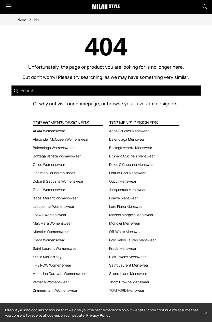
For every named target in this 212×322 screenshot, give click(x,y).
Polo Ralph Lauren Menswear (132, 240)
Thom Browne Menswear (129, 282)
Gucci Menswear (122, 181)
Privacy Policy (98, 315)
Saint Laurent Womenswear (55, 248)
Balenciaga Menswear (127, 139)
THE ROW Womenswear (52, 265)
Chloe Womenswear (49, 164)
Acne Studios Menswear (129, 130)
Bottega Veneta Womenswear (57, 156)
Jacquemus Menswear (127, 189)
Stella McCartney (47, 256)
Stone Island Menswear (128, 273)
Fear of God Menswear (127, 172)
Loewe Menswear (123, 198)
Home (22, 19)
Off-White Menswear (126, 231)
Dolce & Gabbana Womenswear (58, 181)
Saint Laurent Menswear (129, 265)
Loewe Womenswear (49, 214)
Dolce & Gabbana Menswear (132, 164)
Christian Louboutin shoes (54, 172)
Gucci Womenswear (49, 189)
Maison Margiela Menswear (131, 214)
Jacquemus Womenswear (53, 206)
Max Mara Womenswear (52, 223)
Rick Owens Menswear (127, 256)
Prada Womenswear (49, 240)
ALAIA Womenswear (49, 130)
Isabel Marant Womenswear (55, 198)
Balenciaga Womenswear (53, 147)
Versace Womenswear (51, 282)
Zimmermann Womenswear (55, 290)
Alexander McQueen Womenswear (61, 139)
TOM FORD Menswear (126, 290)
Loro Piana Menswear (126, 206)
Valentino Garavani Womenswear (59, 273)
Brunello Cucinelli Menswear (132, 156)
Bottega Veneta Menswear (130, 147)
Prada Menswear (122, 248)
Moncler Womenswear (51, 231)
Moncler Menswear (124, 223)
